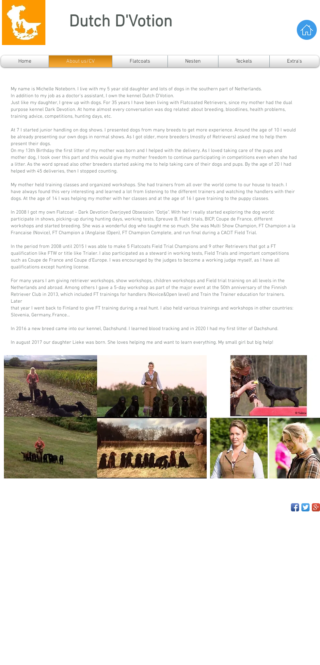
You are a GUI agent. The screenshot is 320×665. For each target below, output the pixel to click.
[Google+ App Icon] (316, 507)
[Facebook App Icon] (295, 507)
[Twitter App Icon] (305, 507)
